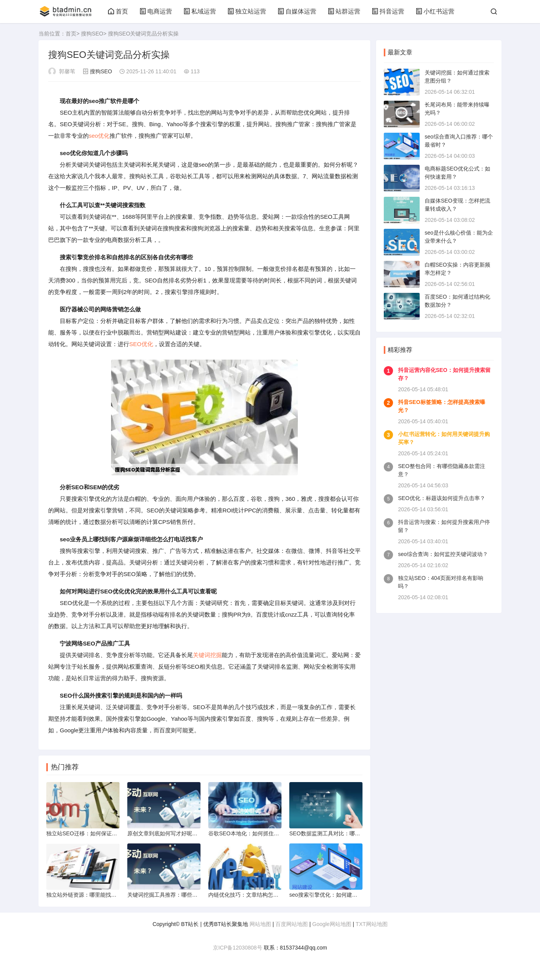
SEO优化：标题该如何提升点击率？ (441, 498)
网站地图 (260, 924)
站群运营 (344, 11)
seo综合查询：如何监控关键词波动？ (443, 554)
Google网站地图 (331, 924)
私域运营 (200, 11)
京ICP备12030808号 (237, 948)
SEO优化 (141, 344)
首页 (118, 11)
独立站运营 (247, 11)
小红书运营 (435, 11)
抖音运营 (388, 11)
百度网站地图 (291, 924)
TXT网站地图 (371, 924)
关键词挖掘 (207, 655)
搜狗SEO (92, 33)
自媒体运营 (297, 11)
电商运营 (156, 11)
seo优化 (99, 135)
